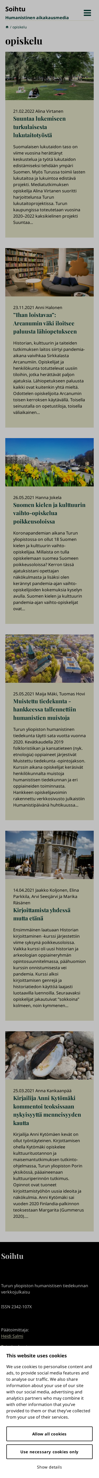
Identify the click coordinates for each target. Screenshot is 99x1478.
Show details (49, 1467)
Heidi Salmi (12, 1336)
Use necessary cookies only (49, 1451)
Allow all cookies (49, 1433)
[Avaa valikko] (87, 13)
